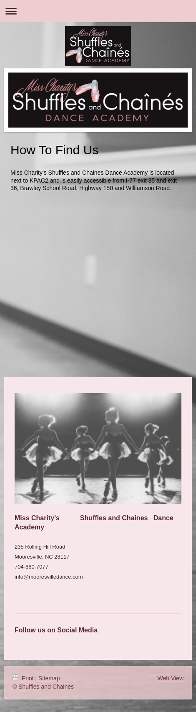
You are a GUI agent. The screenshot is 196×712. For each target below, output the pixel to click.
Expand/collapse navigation (98, 11)
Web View (170, 678)
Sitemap (49, 678)
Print (24, 678)
